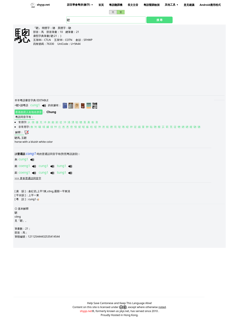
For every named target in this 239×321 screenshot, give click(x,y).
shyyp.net (86, 311)
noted (162, 307)
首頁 (101, 5)
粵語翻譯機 (115, 5)
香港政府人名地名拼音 (28, 112)
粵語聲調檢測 (151, 5)
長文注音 (133, 5)
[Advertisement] (114, 70)
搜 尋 (159, 20)
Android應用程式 (210, 5)
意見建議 (189, 5)
